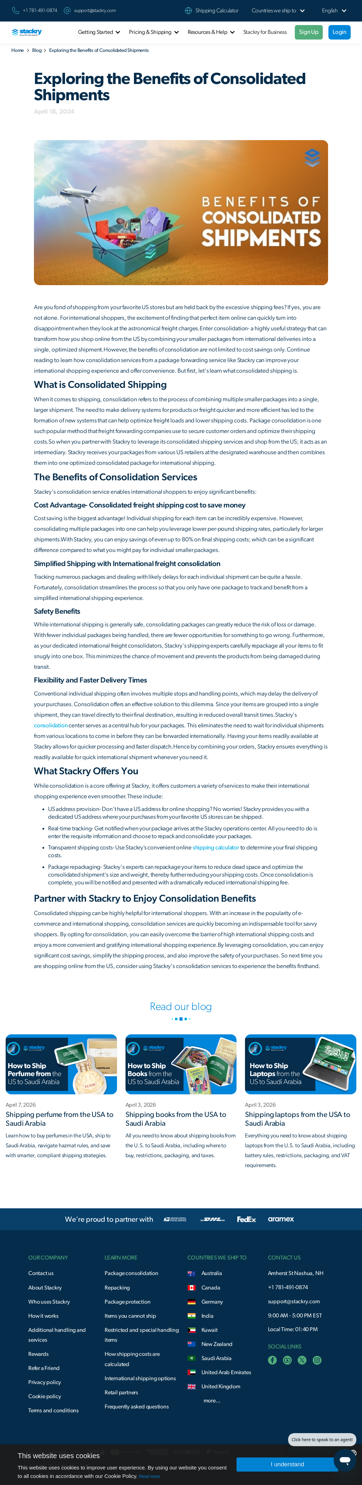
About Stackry (45, 1288)
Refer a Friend (44, 1368)
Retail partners (121, 1392)
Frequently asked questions (137, 1406)
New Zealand (217, 1344)
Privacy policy (44, 1382)
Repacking (117, 1288)
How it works (43, 1316)
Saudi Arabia (217, 1358)
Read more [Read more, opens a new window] (149, 1476)
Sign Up (309, 32)
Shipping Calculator (216, 10)
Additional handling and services (57, 1335)
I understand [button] (287, 1464)
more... (212, 1400)
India (208, 1316)
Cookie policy (44, 1396)
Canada (211, 1288)
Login (339, 32)
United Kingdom (221, 1386)
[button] (274, 11)
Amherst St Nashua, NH (295, 1273)
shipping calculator (216, 847)
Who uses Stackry (49, 1302)
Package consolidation (131, 1273)
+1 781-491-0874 (288, 1287)
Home (17, 50)
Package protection (127, 1302)
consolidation (51, 725)
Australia (212, 1273)
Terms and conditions (53, 1410)
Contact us (41, 1273)
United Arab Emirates (226, 1372)
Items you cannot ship (130, 1316)
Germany (212, 1302)
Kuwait (210, 1330)
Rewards (38, 1354)
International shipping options (140, 1378)
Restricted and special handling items (142, 1335)
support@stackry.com (95, 10)
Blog (36, 50)
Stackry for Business (265, 32)
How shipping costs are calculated (132, 1359)
